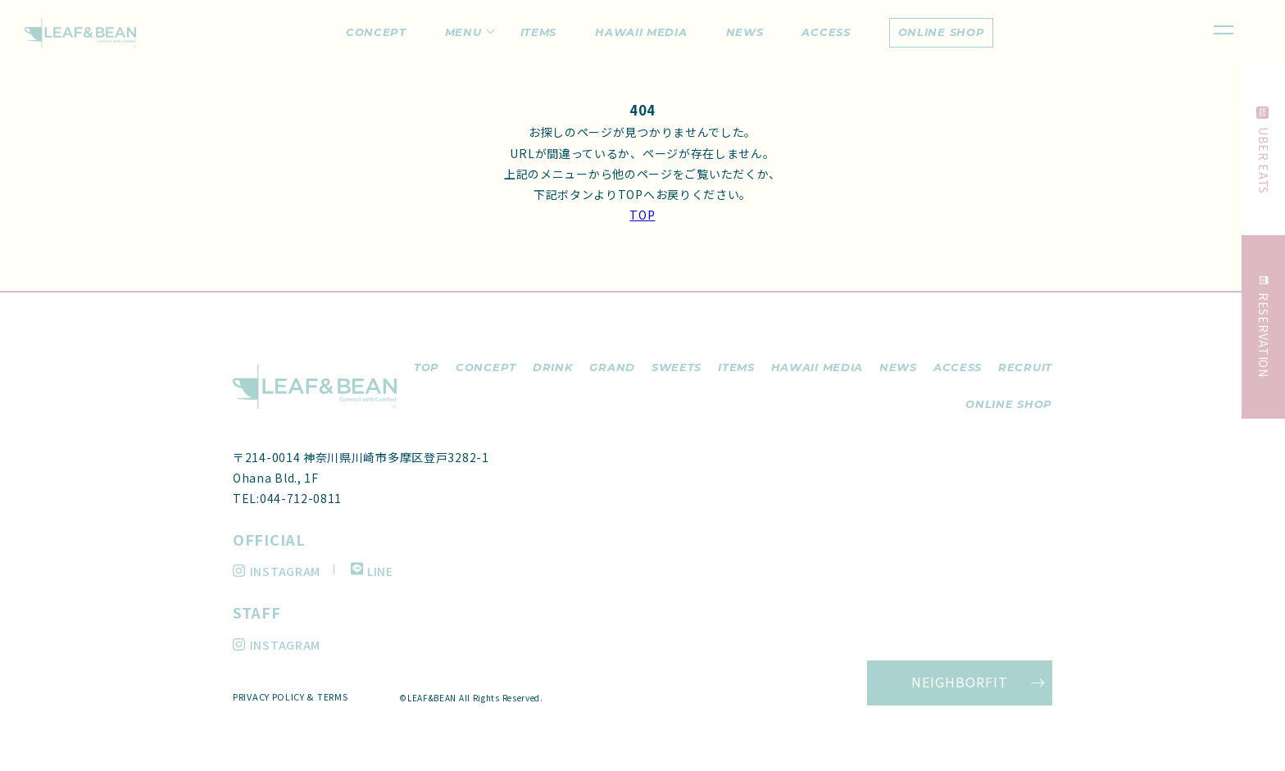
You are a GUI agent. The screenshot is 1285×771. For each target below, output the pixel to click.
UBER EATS (1264, 150)
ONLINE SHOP (1008, 403)
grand (612, 367)
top (426, 367)
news (898, 367)
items (736, 367)
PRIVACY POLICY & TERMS (290, 696)
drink (553, 367)
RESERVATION (1264, 327)
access (957, 367)
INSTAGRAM (276, 571)
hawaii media (817, 367)
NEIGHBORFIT (959, 682)
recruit (1025, 367)
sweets (677, 367)
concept (486, 367)
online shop (941, 32)
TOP (642, 214)
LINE (372, 571)
